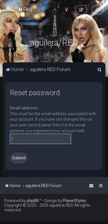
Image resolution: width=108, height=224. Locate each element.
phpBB (33, 200)
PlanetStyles (74, 200)
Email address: (24, 108)
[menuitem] (25, 9)
